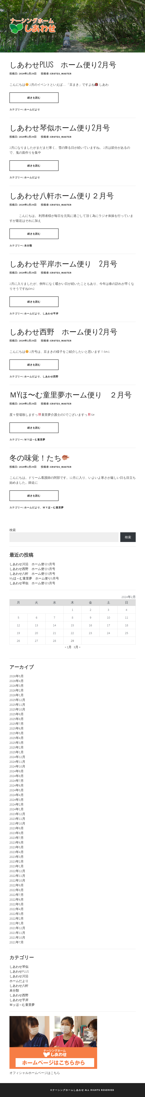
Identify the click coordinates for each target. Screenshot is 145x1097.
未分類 (28, 245)
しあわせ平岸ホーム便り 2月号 (63, 263)
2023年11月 (17, 819)
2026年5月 (16, 676)
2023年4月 (16, 852)
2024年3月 (16, 800)
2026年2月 (16, 690)
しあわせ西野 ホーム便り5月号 (32, 569)
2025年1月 (16, 752)
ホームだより (32, 109)
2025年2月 (16, 747)
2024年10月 (17, 766)
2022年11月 (17, 876)
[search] (134, 25)
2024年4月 (16, 795)
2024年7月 (16, 781)
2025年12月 (17, 700)
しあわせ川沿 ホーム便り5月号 (32, 564)
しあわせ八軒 (18, 986)
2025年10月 (17, 709)
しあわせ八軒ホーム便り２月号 (61, 195)
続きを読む (34, 97)
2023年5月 (16, 847)
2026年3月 (16, 686)
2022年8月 (16, 890)
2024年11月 (17, 762)
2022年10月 (17, 880)
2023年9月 (16, 828)
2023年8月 (16, 833)
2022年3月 (16, 914)
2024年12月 (17, 757)
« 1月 (68, 647)
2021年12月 (17, 928)
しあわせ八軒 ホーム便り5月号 (32, 574)
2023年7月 (16, 838)
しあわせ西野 (50, 376)
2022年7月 (16, 895)
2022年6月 (16, 899)
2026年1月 (16, 695)
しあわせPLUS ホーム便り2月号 (62, 64)
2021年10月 (17, 937)
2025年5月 (16, 733)
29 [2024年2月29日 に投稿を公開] (72, 641)
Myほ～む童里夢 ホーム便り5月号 (34, 578)
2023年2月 (16, 861)
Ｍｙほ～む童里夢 (34, 439)
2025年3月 (16, 743)
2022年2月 (16, 918)
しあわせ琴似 (18, 967)
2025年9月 (16, 714)
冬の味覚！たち (39, 457)
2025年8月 (16, 719)
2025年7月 (16, 724)
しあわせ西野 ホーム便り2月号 (63, 331)
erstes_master (61, 73)
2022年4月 (16, 909)
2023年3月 (16, 857)
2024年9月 (16, 771)
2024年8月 (16, 776)
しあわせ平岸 (50, 313)
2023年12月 (17, 814)
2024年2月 (16, 804)
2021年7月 (16, 942)
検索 (12, 530)
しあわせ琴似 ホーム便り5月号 (32, 583)
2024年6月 (16, 785)
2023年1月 (16, 866)
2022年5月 (16, 904)
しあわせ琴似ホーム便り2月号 (59, 127)
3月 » (77, 647)
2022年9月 (16, 885)
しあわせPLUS (19, 971)
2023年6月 (16, 842)
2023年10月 (17, 823)
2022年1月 (16, 923)
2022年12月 (17, 871)
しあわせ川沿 (18, 976)
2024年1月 (16, 809)
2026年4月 (16, 681)
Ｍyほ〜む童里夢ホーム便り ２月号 (70, 394)
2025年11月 (17, 705)
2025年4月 (16, 738)
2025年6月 (16, 728)
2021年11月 (17, 933)
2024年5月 (16, 790)
